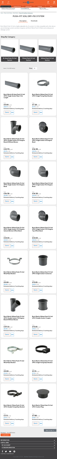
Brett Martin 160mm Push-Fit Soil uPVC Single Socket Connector (42, 272)
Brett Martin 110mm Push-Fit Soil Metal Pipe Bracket (14, 361)
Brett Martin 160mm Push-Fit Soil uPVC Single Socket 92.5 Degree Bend (42, 184)
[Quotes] (48, 2)
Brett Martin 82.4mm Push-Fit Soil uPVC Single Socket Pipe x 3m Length (14, 96)
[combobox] (35, 68)
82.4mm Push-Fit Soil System (10, 59)
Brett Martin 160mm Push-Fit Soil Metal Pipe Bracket (14, 272)
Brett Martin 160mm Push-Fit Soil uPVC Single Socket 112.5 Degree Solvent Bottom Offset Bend (14, 229)
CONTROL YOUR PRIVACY (7, 453)
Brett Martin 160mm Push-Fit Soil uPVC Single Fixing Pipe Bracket (42, 95)
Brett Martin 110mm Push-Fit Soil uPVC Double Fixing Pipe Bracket (14, 406)
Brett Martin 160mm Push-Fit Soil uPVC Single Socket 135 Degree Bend (42, 140)
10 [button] (34, 68)
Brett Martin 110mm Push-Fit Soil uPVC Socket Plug (42, 406)
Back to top (50, 430)
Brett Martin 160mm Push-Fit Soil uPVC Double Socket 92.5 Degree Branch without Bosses (14, 140)
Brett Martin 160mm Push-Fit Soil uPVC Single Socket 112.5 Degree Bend (14, 184)
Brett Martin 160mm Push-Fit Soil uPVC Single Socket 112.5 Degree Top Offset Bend (42, 229)
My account (6, 445)
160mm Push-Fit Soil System (47, 59)
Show (30, 68)
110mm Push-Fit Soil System (28, 59)
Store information (8, 447)
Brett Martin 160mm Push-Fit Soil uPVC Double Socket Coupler (42, 317)
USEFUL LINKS (5, 442)
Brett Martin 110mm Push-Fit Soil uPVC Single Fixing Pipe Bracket (42, 361)
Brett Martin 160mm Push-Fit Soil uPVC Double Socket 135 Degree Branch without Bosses (14, 318)
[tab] (23, 20)
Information (5, 440)
